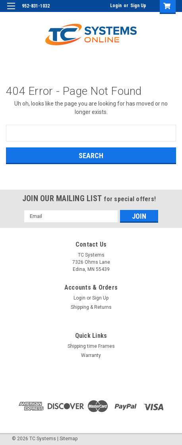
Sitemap (68, 438)
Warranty (91, 355)
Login (116, 5)
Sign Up (138, 5)
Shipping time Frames (91, 346)
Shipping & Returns (91, 307)
